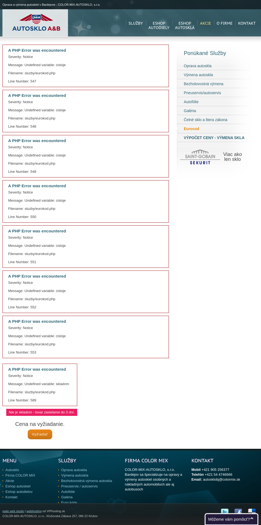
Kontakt (11, 497)
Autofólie (191, 102)
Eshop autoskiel (17, 486)
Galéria (190, 111)
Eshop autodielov (19, 492)
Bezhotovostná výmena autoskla (86, 481)
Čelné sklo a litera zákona (205, 120)
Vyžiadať (40, 434)
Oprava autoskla (198, 66)
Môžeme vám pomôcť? (229, 519)
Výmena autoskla (198, 75)
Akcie (9, 481)
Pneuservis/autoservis (202, 93)
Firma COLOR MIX (20, 475)
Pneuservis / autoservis (79, 486)
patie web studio (13, 511)
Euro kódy (69, 503)
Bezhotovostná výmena (203, 84)
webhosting (34, 511)
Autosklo (12, 470)
